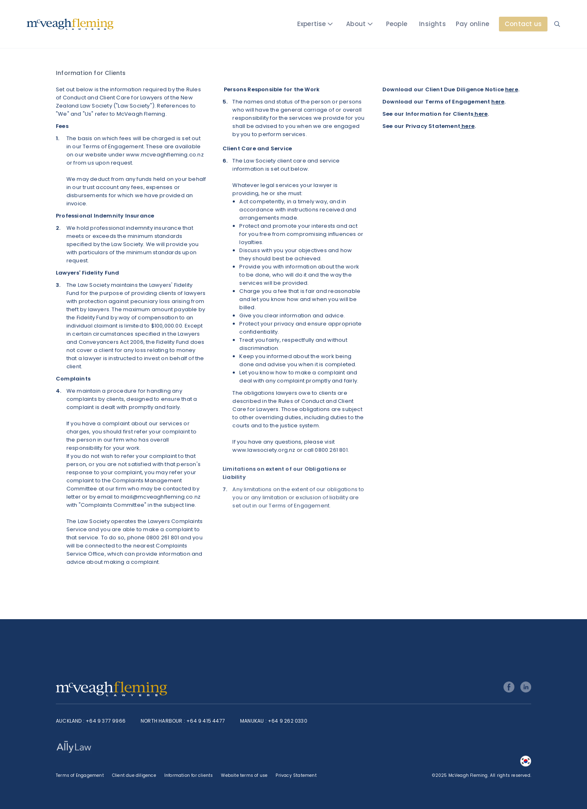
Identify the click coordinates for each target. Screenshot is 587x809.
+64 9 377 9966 (106, 720)
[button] (316, 24)
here (511, 89)
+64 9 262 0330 (287, 720)
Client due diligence (134, 775)
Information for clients (188, 775)
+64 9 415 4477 (205, 720)
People (396, 24)
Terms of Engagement (80, 775)
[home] (70, 24)
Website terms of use (244, 775)
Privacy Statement (296, 775)
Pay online (472, 24)
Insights (432, 24)
